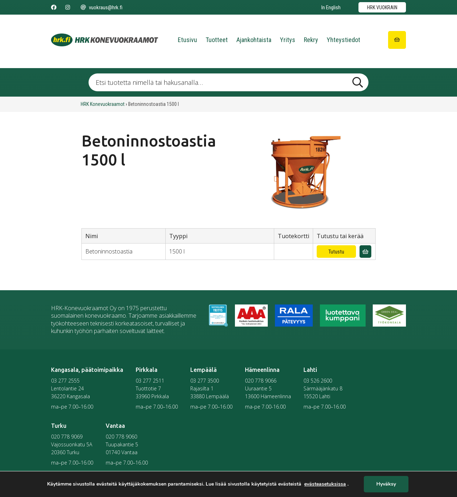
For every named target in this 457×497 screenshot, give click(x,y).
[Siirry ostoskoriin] (397, 40)
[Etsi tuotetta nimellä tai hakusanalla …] (228, 82)
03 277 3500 (204, 380)
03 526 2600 (317, 380)
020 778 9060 (121, 436)
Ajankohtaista (253, 39)
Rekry (311, 39)
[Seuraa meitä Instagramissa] (67, 7)
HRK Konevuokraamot (103, 104)
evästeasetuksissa (325, 484)
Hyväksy (386, 484)
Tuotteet (217, 39)
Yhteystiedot (343, 39)
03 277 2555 (65, 380)
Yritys (287, 39)
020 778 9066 (260, 380)
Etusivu (187, 39)
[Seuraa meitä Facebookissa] (53, 7)
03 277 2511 (150, 380)
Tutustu (336, 251)
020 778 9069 (66, 436)
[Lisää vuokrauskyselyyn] (365, 251)
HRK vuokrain (382, 7)
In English (331, 7)
